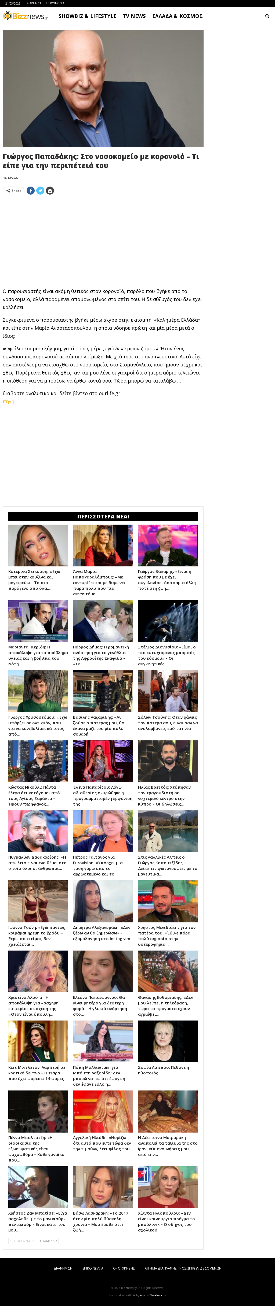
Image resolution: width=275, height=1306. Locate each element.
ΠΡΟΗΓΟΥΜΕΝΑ (22, 1241)
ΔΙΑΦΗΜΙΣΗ (34, 3)
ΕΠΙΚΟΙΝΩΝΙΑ (55, 3)
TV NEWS (134, 16)
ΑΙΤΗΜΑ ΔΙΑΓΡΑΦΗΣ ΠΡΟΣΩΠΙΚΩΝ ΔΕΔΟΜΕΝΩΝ (183, 1268)
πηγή (8, 401)
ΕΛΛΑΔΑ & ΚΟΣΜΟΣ (177, 16)
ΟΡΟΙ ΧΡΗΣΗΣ (124, 1268)
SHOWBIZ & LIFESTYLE (87, 16)
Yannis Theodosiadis (153, 1295)
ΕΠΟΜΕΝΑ (48, 1241)
